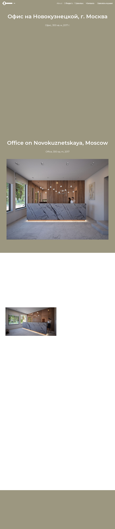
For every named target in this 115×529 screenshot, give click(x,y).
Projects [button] (69, 3)
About (59, 3)
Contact (90, 3)
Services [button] (80, 3)
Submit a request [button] (105, 3)
